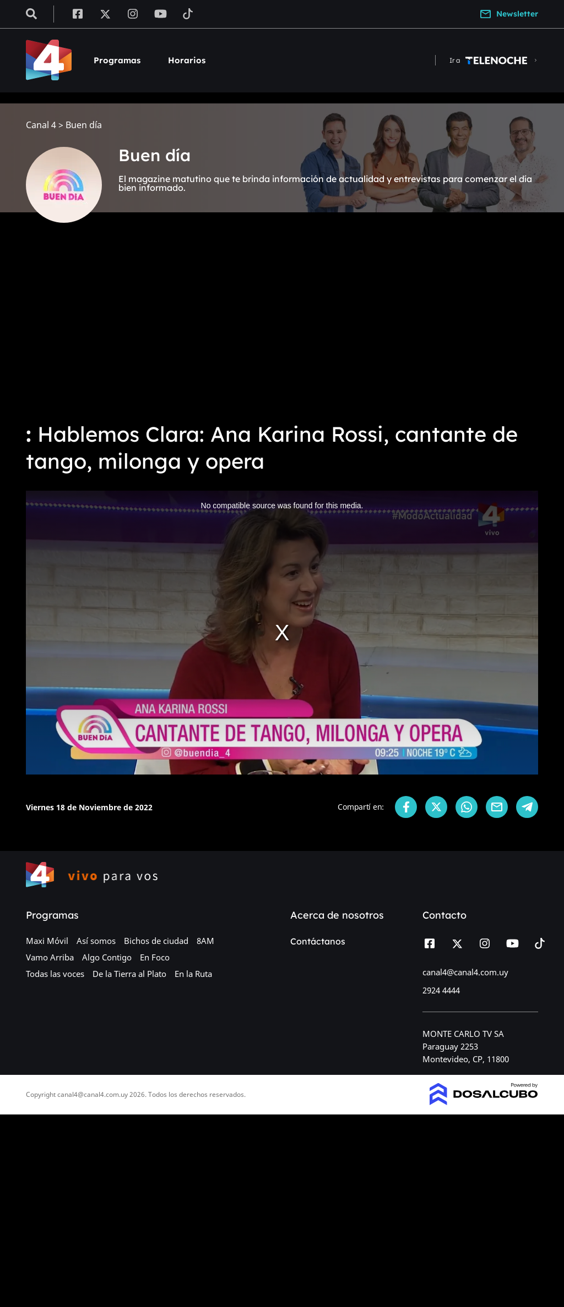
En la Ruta (193, 973)
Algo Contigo (107, 957)
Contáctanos (317, 941)
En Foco (155, 957)
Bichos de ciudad (156, 940)
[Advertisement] (282, 330)
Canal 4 (41, 125)
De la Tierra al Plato (129, 973)
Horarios (186, 60)
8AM (205, 940)
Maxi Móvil (47, 940)
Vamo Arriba (50, 957)
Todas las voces (55, 973)
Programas (117, 60)
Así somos (96, 940)
